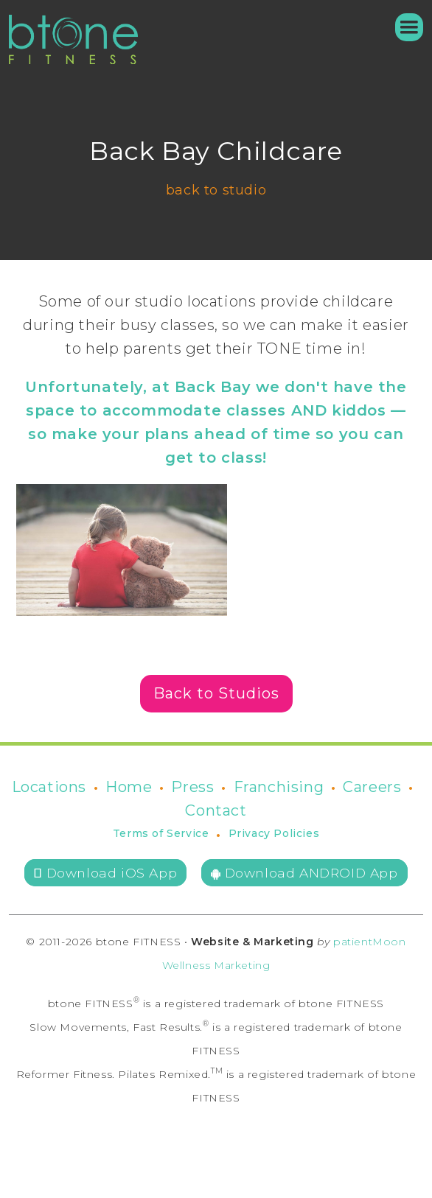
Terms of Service (161, 833)
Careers (372, 787)
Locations (49, 787)
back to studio (216, 190)
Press (192, 787)
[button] (402, 27)
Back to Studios (216, 693)
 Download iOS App (105, 872)
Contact (215, 810)
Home (128, 787)
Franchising (279, 787)
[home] (73, 39)
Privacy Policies (274, 833)
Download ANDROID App (304, 872)
